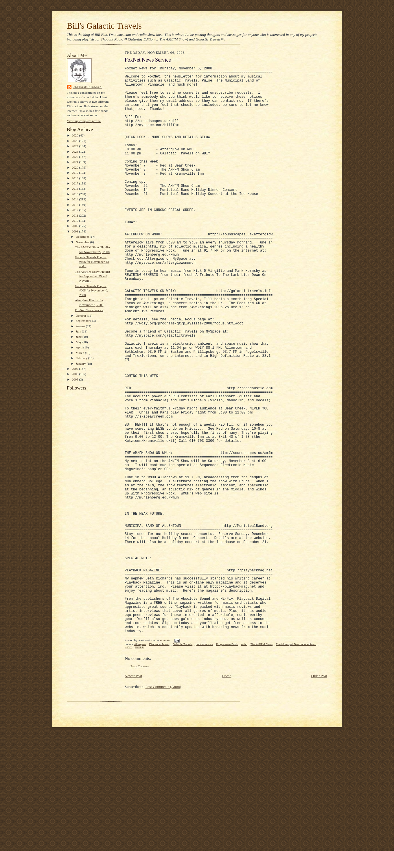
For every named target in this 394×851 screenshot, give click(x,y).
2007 (75, 368)
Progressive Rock (227, 765)
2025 (75, 141)
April (79, 347)
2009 (75, 226)
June (79, 336)
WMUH (139, 768)
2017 (75, 183)
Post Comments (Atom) (163, 808)
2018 (75, 178)
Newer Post (133, 797)
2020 (75, 167)
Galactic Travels (182, 765)
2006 (75, 374)
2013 (75, 204)
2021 (75, 162)
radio (244, 765)
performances (204, 765)
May (79, 342)
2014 (75, 199)
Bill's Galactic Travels (104, 25)
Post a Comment (139, 787)
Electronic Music (159, 765)
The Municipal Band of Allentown (296, 765)
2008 (75, 231)
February (82, 358)
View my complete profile (84, 121)
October (81, 315)
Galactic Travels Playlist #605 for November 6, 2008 (91, 290)
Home (226, 797)
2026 (75, 135)
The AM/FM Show (262, 765)
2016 (75, 188)
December (83, 236)
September (83, 320)
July (79, 331)
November (83, 242)
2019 (75, 172)
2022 (75, 156)
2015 (75, 194)
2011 (75, 215)
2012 (75, 210)
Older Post (319, 797)
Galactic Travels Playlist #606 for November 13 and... (92, 261)
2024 (75, 146)
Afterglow (140, 765)
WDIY (128, 768)
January (81, 363)
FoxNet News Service (89, 310)
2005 (75, 379)
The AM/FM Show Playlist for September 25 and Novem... (92, 276)
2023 (75, 151)
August (81, 326)
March (80, 353)
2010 (75, 220)
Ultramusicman (87, 86)
